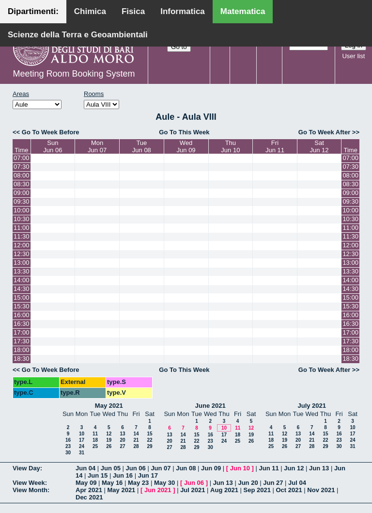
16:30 (22, 323)
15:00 (22, 297)
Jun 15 (98, 475)
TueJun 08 (141, 146)
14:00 (22, 280)
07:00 (22, 157)
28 (136, 446)
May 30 (164, 482)
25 (95, 446)
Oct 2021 (289, 490)
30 (68, 452)
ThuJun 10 (230, 146)
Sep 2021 (257, 490)
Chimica (90, 11)
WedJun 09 (186, 146)
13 (122, 433)
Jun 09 (211, 468)
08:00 (22, 175)
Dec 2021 (89, 497)
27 (122, 446)
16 (68, 440)
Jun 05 (111, 468)
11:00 (22, 227)
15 (149, 433)
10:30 (22, 219)
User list (353, 56)
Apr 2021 (89, 490)
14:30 (22, 288)
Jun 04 (85, 468)
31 (81, 452)
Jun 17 (148, 475)
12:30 (22, 253)
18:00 (22, 349)
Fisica (133, 11)
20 (122, 440)
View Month (30, 490)
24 (81, 446)
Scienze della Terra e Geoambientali (78, 34)
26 (108, 446)
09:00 (22, 192)
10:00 (22, 210)
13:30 (22, 271)
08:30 (22, 184)
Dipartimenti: (33, 11)
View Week (29, 482)
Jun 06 (136, 468)
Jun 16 (123, 475)
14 (136, 433)
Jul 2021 (192, 490)
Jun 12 (294, 468)
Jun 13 (319, 468)
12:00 (22, 245)
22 (149, 440)
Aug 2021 (224, 490)
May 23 (138, 482)
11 (95, 433)
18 (95, 440)
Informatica (182, 11)
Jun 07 (160, 468)
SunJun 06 (52, 146)
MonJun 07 (97, 146)
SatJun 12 (319, 146)
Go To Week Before (50, 132)
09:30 (22, 201)
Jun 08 (186, 468)
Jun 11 (269, 468)
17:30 (22, 341)
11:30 (22, 236)
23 (68, 446)
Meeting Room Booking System (74, 74)
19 (108, 440)
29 (149, 446)
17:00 (22, 332)
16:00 (22, 315)
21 (136, 440)
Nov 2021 (321, 490)
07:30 (22, 166)
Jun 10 (240, 468)
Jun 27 (273, 482)
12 (108, 433)
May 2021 (109, 405)
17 (81, 440)
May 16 (112, 482)
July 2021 (311, 405)
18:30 (22, 358)
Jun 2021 (157, 490)
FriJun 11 (274, 146)
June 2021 (210, 405)
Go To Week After (324, 132)
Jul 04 (297, 482)
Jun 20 (248, 482)
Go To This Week (184, 132)
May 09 (86, 482)
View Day (26, 468)
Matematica (242, 11)
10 (81, 433)
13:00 (22, 262)
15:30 (22, 306)
